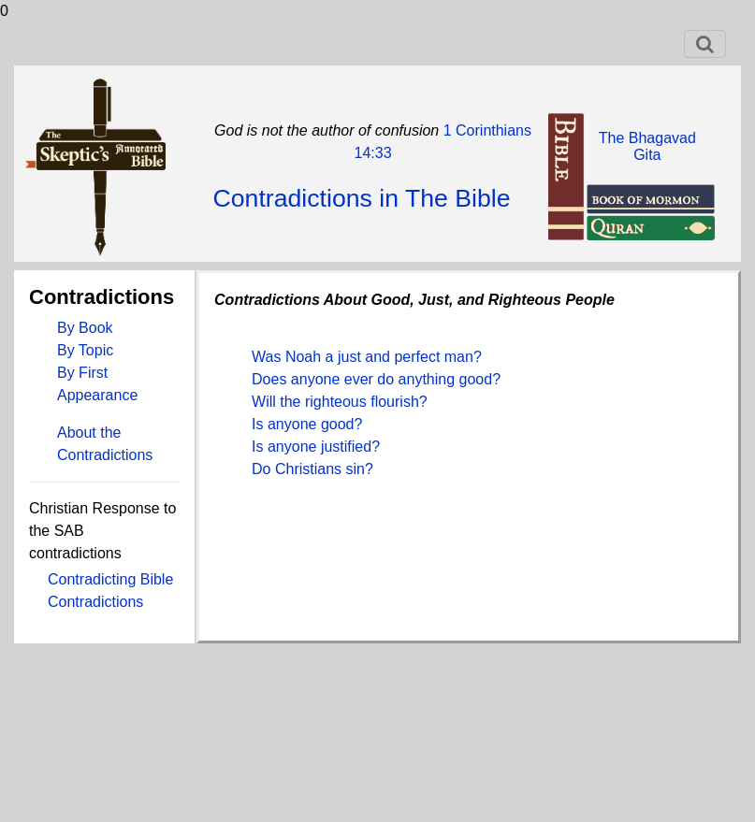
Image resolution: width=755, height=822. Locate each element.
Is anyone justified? (316, 446)
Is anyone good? (307, 424)
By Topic (85, 350)
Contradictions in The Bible (361, 198)
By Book (85, 328)
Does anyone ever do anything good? (376, 379)
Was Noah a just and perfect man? (367, 357)
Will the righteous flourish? (340, 402)
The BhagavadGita (647, 146)
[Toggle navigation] (705, 44)
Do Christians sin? (312, 469)
